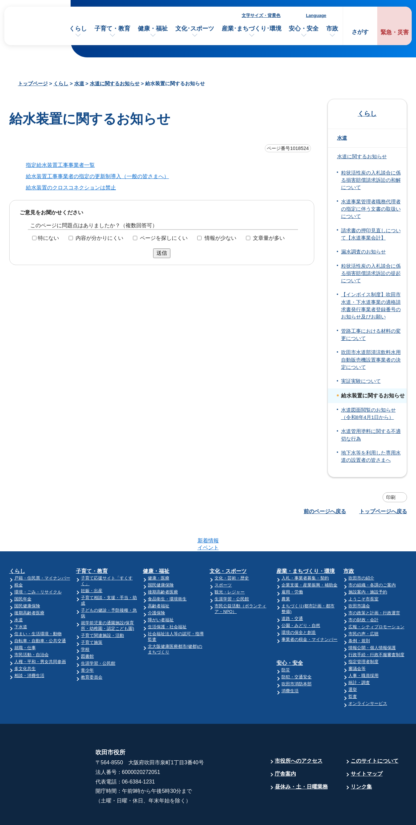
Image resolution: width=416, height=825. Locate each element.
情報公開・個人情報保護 (372, 621)
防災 (285, 644)
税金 (18, 559)
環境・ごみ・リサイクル (38, 566)
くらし (78, 28)
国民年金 (22, 573)
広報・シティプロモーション (376, 600)
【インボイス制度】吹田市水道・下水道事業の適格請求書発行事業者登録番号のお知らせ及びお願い (371, 305)
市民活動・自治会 (31, 628)
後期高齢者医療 (29, 586)
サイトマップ (367, 748)
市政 (332, 28)
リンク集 (361, 761)
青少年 (87, 644)
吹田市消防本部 (296, 657)
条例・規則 (359, 614)
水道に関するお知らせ (115, 83)
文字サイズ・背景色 (261, 15)
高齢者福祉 (158, 580)
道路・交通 (292, 592)
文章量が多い (269, 238)
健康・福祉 (153, 28)
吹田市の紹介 (361, 552)
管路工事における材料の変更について (371, 334)
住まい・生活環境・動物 (38, 607)
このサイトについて (374, 735)
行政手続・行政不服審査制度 (376, 628)
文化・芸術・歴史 (231, 552)
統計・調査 (359, 656)
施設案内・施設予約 (367, 566)
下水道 (20, 600)
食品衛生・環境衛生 (167, 573)
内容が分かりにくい (99, 238)
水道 (79, 83)
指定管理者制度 (363, 635)
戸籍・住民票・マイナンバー (42, 552)
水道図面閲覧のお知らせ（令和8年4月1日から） (368, 413)
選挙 (352, 663)
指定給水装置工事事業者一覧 (60, 165)
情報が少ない (220, 238)
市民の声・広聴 (363, 607)
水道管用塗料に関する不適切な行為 (371, 435)
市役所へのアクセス (299, 735)
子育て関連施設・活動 (102, 609)
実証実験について (361, 381)
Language (316, 15)
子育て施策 (91, 616)
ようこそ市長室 (363, 573)
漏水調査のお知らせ (363, 251)
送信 (161, 253)
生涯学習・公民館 (98, 637)
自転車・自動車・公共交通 (40, 614)
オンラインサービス (367, 677)
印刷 (390, 497)
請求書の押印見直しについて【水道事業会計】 (371, 234)
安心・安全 (304, 28)
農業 (285, 573)
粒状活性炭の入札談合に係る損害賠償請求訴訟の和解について (371, 180)
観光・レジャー (229, 566)
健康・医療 (158, 552)
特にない (48, 238)
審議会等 (357, 642)
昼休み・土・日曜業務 (301, 761)
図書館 (87, 630)
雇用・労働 (292, 566)
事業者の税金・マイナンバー (309, 613)
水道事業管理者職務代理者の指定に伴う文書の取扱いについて (371, 209)
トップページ (33, 83)
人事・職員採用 (363, 649)
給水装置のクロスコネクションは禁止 (71, 187)
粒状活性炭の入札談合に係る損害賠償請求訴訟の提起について (371, 273)
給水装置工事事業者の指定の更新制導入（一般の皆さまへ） (97, 176)
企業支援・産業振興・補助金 (309, 559)
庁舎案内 (285, 748)
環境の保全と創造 (298, 606)
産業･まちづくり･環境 (251, 28)
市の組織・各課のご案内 (372, 559)
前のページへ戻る (325, 511)
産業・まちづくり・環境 (305, 545)
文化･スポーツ (194, 28)
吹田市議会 (359, 580)
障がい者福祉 (161, 593)
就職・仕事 (25, 621)
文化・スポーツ (228, 545)
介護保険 (156, 586)
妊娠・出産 (91, 564)
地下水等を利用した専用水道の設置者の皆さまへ (371, 456)
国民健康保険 (27, 580)
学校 (85, 623)
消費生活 (290, 664)
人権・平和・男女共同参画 (40, 635)
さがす (360, 32)
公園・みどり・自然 (300, 599)
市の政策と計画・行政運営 (374, 586)
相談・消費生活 (29, 649)
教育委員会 (91, 651)
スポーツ (223, 559)
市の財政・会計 (363, 593)
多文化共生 (25, 642)
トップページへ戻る (383, 511)
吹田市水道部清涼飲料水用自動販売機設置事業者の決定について (371, 360)
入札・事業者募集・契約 (305, 552)
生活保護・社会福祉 (167, 600)
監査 (352, 670)
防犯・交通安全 (296, 651)
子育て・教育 (112, 28)
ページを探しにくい (164, 238)
